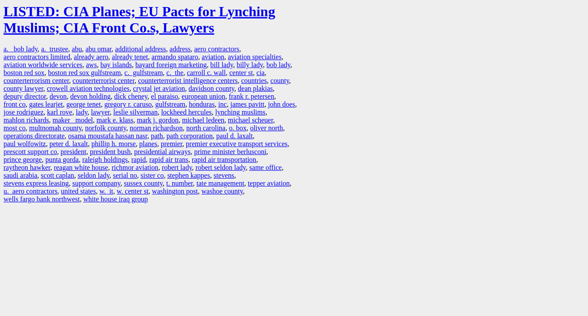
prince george (23, 159)
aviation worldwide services (43, 64)
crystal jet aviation (159, 88)
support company (96, 183)
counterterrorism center (36, 80)
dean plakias (255, 88)
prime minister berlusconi (230, 151)
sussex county (143, 183)
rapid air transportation (224, 159)
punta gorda (62, 159)
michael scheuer (250, 120)
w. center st (133, 191)
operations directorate (34, 136)
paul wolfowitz (25, 143)
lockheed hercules (186, 112)
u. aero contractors (31, 191)
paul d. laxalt (234, 136)
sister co (152, 175)
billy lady (249, 64)
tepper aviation (269, 183)
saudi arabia (20, 175)
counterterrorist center (103, 80)
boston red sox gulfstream (84, 72)
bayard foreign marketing (171, 64)
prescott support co (30, 151)
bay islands (116, 64)
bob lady (278, 64)
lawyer (100, 112)
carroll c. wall (206, 72)
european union (203, 96)
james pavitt (247, 104)
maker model (73, 120)
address (180, 49)
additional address (140, 49)
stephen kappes (188, 175)
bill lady (222, 64)
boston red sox (24, 72)
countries (254, 80)
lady (81, 112)
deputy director (25, 96)
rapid (138, 159)
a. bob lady (21, 49)
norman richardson (156, 128)
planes (148, 143)
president (74, 151)
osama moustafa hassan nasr (107, 136)
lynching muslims (240, 112)
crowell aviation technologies (88, 88)
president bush (110, 151)
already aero (91, 57)
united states (78, 191)
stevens (224, 175)
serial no (125, 175)
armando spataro (175, 57)
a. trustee (55, 49)
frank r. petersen (251, 96)
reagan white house (81, 167)
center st (241, 72)
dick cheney (131, 96)
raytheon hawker (27, 167)
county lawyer (23, 88)
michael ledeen (203, 120)
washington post (175, 191)
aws (91, 64)
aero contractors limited (37, 57)
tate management (220, 183)
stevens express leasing (36, 183)
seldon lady (93, 175)
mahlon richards (26, 120)
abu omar (98, 49)
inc (222, 104)
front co (14, 104)
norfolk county (106, 128)
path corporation (190, 136)
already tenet (130, 57)
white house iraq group (115, 199)
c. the (175, 72)
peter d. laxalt (68, 143)
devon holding (90, 96)
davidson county (211, 88)
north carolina (205, 128)
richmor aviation (135, 167)
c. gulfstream (143, 72)
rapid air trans (169, 159)
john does (281, 104)
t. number (179, 183)
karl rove (59, 112)
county (279, 80)
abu (77, 49)
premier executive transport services (236, 143)
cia (260, 72)
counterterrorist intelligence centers (188, 80)
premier (171, 143)
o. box (238, 128)
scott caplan (57, 175)
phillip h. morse (113, 143)
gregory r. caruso (128, 104)
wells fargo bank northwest (42, 199)
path (157, 136)
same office (265, 167)
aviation (213, 57)
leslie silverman (135, 112)
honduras (202, 104)
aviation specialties (254, 57)
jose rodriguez (24, 112)
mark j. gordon (157, 120)
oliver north (266, 128)
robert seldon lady (221, 167)
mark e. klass (115, 120)
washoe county (222, 191)
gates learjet (46, 104)
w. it (106, 191)
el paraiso (164, 96)
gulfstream (170, 104)
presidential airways (162, 151)
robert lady (177, 167)
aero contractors (217, 49)
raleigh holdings (105, 159)
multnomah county (55, 128)
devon (58, 96)
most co (14, 128)
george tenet (83, 104)
